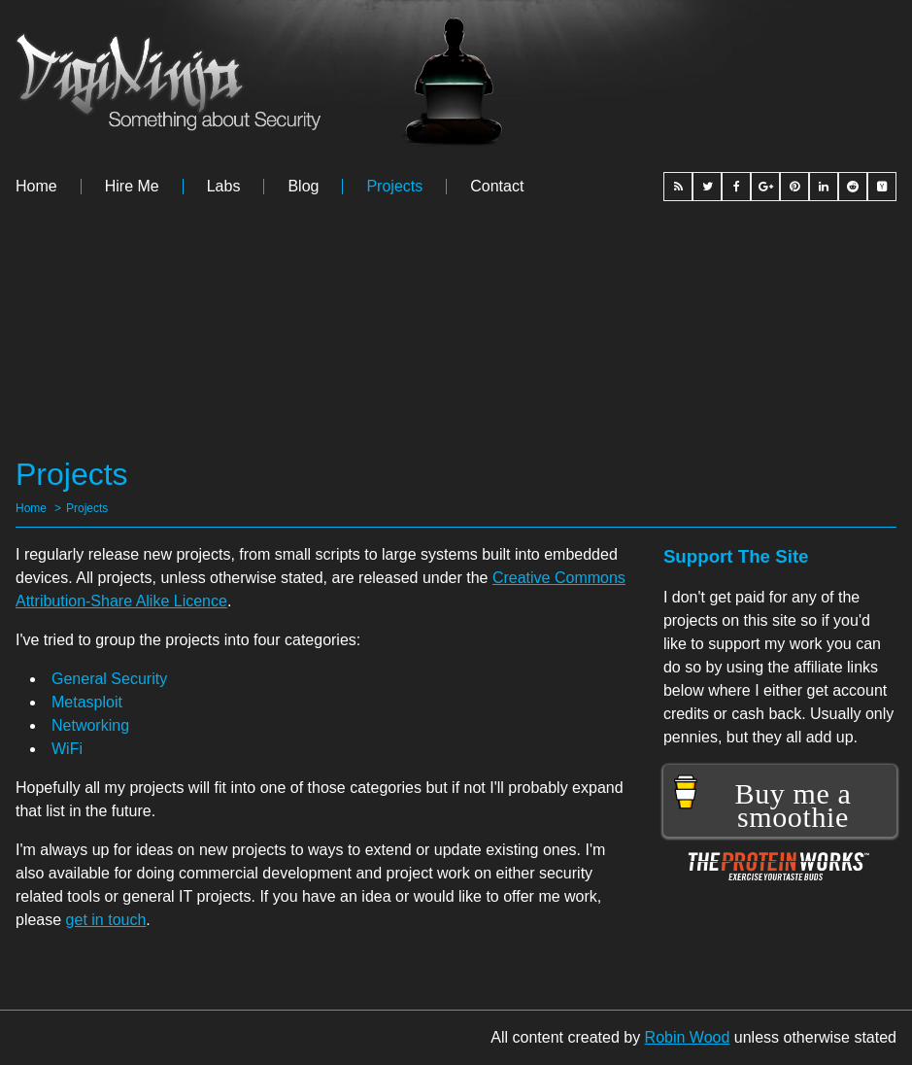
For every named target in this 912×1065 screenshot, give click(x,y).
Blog (303, 186)
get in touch (106, 919)
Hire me (132, 186)
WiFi (67, 748)
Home (36, 186)
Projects (394, 186)
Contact (497, 186)
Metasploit (86, 702)
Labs (224, 186)
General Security (109, 678)
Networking (90, 725)
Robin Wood (687, 1037)
